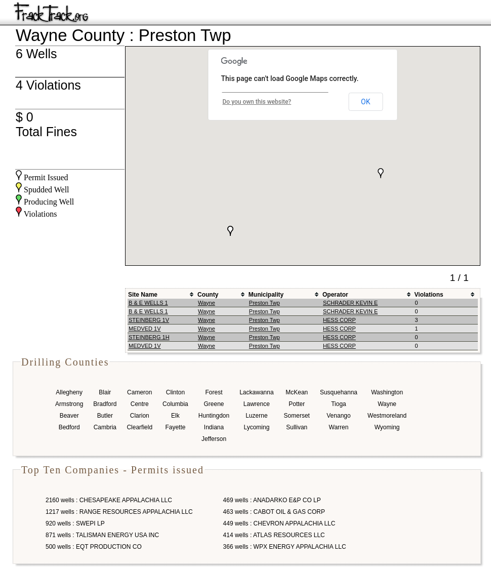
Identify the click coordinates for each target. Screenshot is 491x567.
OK (365, 102)
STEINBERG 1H (149, 337)
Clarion (139, 415)
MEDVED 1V (145, 329)
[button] (381, 173)
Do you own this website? (257, 101)
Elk (175, 415)
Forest (213, 392)
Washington (387, 392)
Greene (213, 404)
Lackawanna (256, 392)
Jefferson (213, 438)
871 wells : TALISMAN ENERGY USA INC (102, 535)
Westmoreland (386, 415)
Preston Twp (264, 303)
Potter (297, 404)
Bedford (69, 427)
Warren (339, 427)
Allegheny (69, 392)
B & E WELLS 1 (148, 303)
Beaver (69, 415)
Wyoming (387, 427)
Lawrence (256, 404)
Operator (335, 294)
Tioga (338, 404)
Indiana (214, 427)
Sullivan (296, 427)
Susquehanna (338, 392)
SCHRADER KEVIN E (350, 303)
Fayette (175, 427)
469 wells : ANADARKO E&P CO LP (272, 500)
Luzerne (256, 415)
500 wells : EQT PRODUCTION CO (94, 546)
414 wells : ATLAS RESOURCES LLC (274, 535)
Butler (105, 415)
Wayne (206, 303)
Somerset (297, 415)
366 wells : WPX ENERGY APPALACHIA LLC (284, 546)
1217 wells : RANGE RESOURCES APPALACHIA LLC (119, 511)
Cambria (105, 427)
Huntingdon (213, 415)
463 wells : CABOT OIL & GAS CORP (274, 511)
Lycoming (256, 427)
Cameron (139, 392)
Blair (105, 392)
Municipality (266, 294)
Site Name (142, 294)
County (207, 294)
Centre (140, 404)
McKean (296, 392)
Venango (338, 415)
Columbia (175, 404)
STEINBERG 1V (149, 320)
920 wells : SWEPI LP (75, 523)
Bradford (104, 404)
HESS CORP (339, 320)
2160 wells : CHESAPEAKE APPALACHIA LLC (109, 500)
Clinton (175, 392)
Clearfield (139, 427)
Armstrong (69, 404)
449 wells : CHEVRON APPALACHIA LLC (279, 523)
